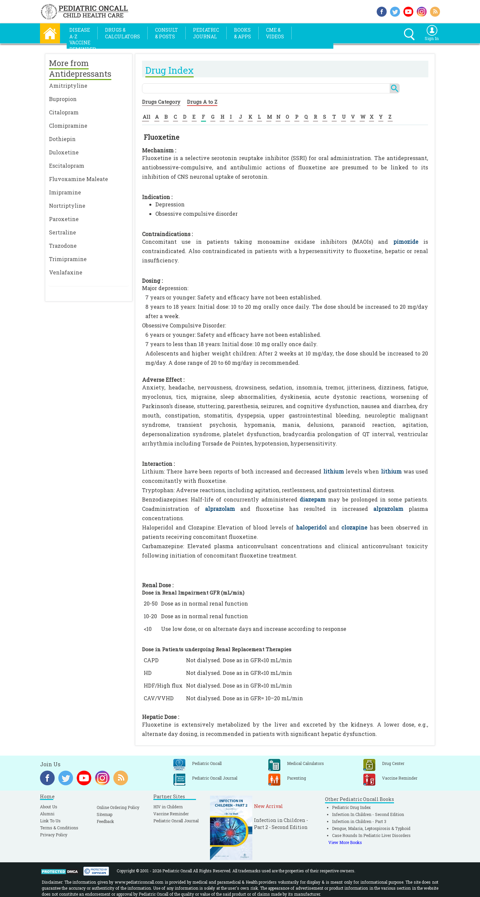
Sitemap (104, 814)
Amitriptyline (68, 85)
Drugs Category (161, 101)
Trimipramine (68, 258)
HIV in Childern (168, 806)
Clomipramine (68, 125)
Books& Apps (242, 33)
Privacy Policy (53, 834)
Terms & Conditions (59, 827)
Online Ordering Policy (118, 807)
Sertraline (62, 232)
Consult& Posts (166, 33)
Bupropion (63, 98)
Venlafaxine (65, 272)
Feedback (105, 821)
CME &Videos (275, 33)
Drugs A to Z (202, 101)
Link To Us (50, 820)
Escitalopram (66, 165)
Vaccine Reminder (171, 813)
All (146, 116)
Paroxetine (64, 218)
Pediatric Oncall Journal (176, 820)
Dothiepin (62, 138)
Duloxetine (64, 152)
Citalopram (64, 112)
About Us (48, 806)
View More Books (345, 842)
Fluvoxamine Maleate (78, 178)
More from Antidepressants (80, 68)
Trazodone (63, 245)
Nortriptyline (67, 205)
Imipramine (65, 192)
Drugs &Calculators (122, 33)
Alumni (47, 813)
